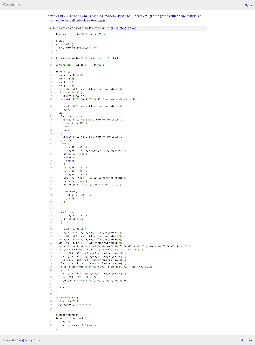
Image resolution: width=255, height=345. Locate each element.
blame (132, 28)
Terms (37, 340)
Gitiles (19, 340)
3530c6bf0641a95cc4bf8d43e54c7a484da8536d (98, 16)
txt (241, 339)
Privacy (28, 340)
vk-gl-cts (151, 16)
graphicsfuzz (169, 16)
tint (60, 16)
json (249, 339)
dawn (51, 16)
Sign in (248, 5)
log (123, 28)
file (114, 28)
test (139, 16)
